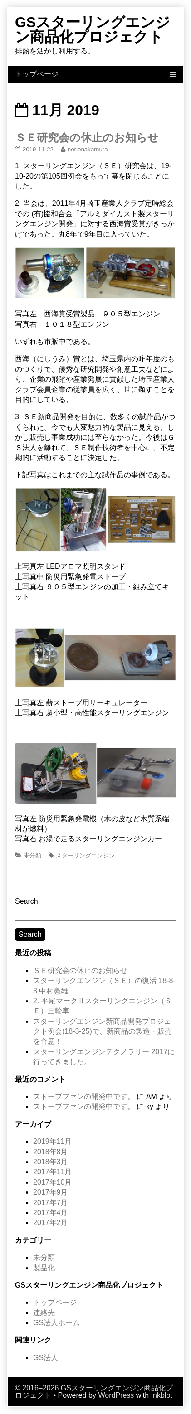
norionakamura (87, 149)
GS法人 (45, 1357)
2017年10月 (52, 1182)
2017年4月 (50, 1212)
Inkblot (161, 1395)
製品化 (44, 1268)
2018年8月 (50, 1152)
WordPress (116, 1395)
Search (26, 901)
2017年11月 (52, 1172)
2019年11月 (52, 1141)
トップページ (55, 1302)
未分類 (32, 855)
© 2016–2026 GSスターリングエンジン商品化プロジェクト (94, 1391)
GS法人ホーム (56, 1323)
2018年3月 (50, 1162)
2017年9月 (50, 1192)
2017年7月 (50, 1202)
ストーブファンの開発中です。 (84, 1096)
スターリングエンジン (85, 855)
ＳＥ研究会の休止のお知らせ (87, 137)
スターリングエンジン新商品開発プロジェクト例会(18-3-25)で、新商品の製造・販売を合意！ (102, 1031)
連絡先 (44, 1313)
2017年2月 (50, 1222)
